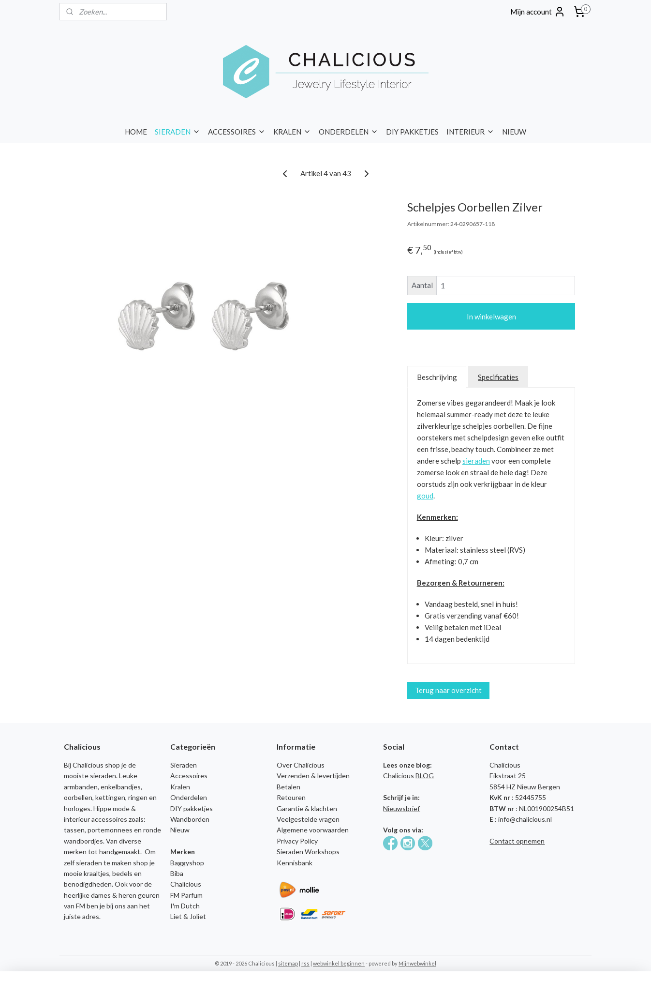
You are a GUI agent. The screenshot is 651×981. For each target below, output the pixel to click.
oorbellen (78, 797)
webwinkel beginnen (339, 963)
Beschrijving (437, 377)
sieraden (476, 460)
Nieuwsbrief (401, 808)
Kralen (180, 787)
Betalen (288, 787)
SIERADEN (177, 131)
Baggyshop (187, 863)
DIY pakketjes (191, 808)
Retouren (291, 797)
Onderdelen (188, 797)
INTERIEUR (470, 131)
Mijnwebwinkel (417, 963)
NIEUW (514, 131)
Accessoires (188, 775)
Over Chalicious (301, 765)
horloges (77, 808)
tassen (74, 830)
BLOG (424, 775)
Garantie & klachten (307, 808)
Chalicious (185, 884)
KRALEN (292, 131)
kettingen (110, 797)
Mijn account (537, 11)
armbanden (81, 787)
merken (75, 851)
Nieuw (180, 830)
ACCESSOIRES (237, 131)
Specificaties (498, 377)
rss (305, 963)
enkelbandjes (121, 787)
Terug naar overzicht (448, 690)
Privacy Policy (297, 841)
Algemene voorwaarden (313, 830)
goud (425, 495)
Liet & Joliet (188, 916)
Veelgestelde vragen (308, 819)
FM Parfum (186, 895)
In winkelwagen (491, 316)
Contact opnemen (517, 841)
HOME (136, 131)
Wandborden (189, 819)
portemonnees (110, 830)
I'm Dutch (185, 906)
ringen (138, 797)
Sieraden (183, 765)
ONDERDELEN (348, 131)
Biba (176, 873)
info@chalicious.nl (525, 819)
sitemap (288, 963)
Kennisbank (294, 863)
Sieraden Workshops (308, 851)
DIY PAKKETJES (412, 131)
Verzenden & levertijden (313, 775)
